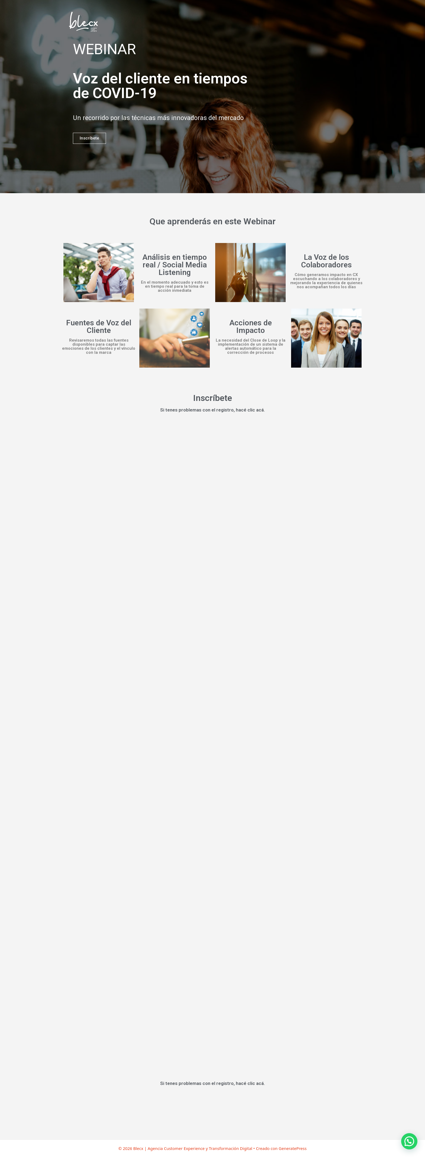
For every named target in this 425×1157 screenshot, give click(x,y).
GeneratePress (293, 1148)
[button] (409, 1141)
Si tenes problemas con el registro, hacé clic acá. (212, 410)
